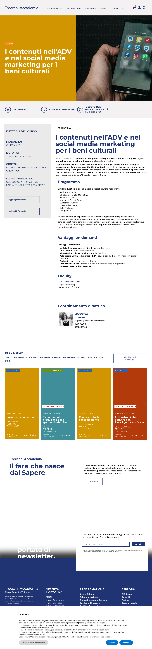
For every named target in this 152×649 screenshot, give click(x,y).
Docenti (126, 597)
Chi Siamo (127, 594)
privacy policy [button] (40, 634)
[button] (144, 7)
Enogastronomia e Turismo (93, 600)
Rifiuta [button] (112, 642)
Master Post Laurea (55, 600)
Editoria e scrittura (89, 597)
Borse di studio (129, 603)
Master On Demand (55, 606)
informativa (106, 550)
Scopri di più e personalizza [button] (34, 642)
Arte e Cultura (87, 594)
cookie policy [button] (101, 623)
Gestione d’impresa (90, 603)
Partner (125, 600)
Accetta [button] (126, 642)
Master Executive (54, 603)
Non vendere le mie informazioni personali (92, 630)
